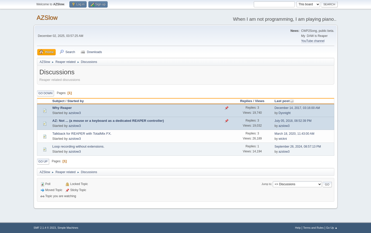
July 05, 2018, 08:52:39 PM (293, 121)
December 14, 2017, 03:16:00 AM (297, 108)
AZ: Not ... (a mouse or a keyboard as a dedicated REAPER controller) (108, 121)
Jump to (266, 184)
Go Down (45, 93)
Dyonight (284, 113)
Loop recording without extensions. (78, 146)
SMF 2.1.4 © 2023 (45, 227)
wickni (283, 139)
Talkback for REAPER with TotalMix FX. (82, 133)
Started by (75, 101)
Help (298, 227)
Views (260, 101)
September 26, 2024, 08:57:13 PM (298, 146)
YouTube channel (312, 41)
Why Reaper (62, 108)
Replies (246, 101)
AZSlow (47, 17)
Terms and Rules (313, 227)
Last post (284, 101)
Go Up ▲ (332, 227)
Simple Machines (67, 227)
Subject (58, 101)
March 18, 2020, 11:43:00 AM (294, 133)
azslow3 (75, 113)
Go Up (43, 161)
